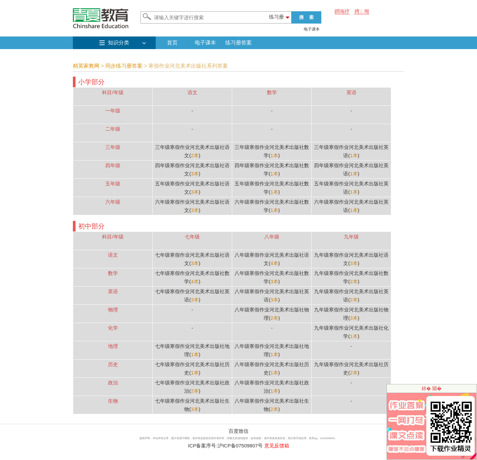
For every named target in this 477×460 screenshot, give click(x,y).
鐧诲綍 (342, 11)
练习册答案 (238, 42)
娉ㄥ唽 (361, 11)
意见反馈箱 (276, 445)
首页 (172, 42)
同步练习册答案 (123, 66)
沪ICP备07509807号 (240, 445)
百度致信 (238, 431)
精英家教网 (86, 66)
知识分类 (118, 42)
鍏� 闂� (432, 388)
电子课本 (312, 29)
